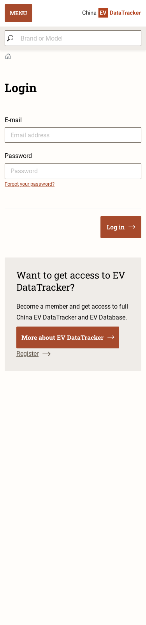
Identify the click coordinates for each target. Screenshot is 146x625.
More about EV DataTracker (67, 337)
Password (18, 156)
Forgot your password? (30, 184)
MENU (18, 13)
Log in (121, 227)
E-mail (13, 120)
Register (33, 353)
